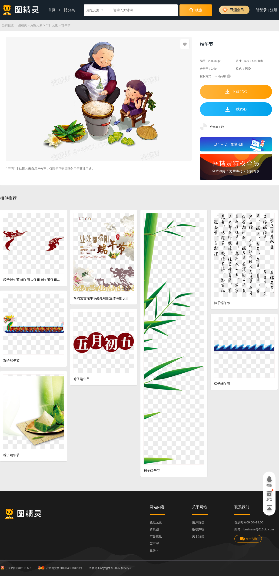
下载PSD (235, 109)
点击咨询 (248, 539)
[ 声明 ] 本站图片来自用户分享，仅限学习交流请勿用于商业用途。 (50, 168)
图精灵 (22, 25)
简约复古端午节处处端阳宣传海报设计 (101, 298)
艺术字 (154, 543)
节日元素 (52, 25)
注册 (273, 10)
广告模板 (156, 536)
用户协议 (198, 522)
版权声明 (198, 529)
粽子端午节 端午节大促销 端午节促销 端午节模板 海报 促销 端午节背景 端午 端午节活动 (31, 279)
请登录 (261, 10)
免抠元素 (36, 25)
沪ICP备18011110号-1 (15, 567)
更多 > (154, 550)
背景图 (154, 529)
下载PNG (236, 91)
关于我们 (198, 536)
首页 (54, 10)
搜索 (196, 10)
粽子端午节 (152, 470)
